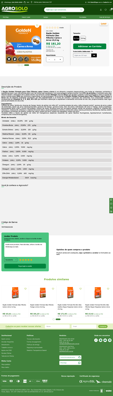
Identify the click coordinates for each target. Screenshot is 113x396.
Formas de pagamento (34, 342)
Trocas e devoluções (33, 339)
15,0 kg (76, 38)
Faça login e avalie (25, 266)
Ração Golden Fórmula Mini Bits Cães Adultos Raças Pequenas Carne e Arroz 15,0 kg (70, 307)
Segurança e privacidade (34, 347)
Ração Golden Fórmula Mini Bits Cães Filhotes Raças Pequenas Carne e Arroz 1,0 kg (97, 307)
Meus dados (5, 367)
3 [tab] (27, 65)
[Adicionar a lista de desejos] (37, 25)
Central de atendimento (70, 357)
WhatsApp (70, 363)
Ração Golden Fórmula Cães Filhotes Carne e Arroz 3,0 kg (14, 306)
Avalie (61, 27)
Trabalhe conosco (7, 347)
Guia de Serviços (104, 17)
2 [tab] (23, 65)
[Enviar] (81, 10)
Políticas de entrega (33, 345)
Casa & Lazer (26, 17)
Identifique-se (95, 2)
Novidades (82, 17)
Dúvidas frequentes (7, 342)
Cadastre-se (107, 2)
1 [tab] (19, 65)
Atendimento (5, 345)
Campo (45, 17)
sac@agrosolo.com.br (66, 351)
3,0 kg (83, 38)
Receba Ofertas (6, 353)
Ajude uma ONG (6, 350)
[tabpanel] (15, 301)
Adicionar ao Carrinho (89, 46)
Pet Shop (6, 17)
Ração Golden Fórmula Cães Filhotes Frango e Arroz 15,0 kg (42, 306)
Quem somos (5, 339)
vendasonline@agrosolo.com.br (69, 344)
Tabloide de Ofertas (7, 356)
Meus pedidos (5, 364)
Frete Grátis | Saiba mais (81, 51)
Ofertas (63, 17)
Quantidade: (51, 55)
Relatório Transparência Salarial (36, 350)
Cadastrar (102, 326)
